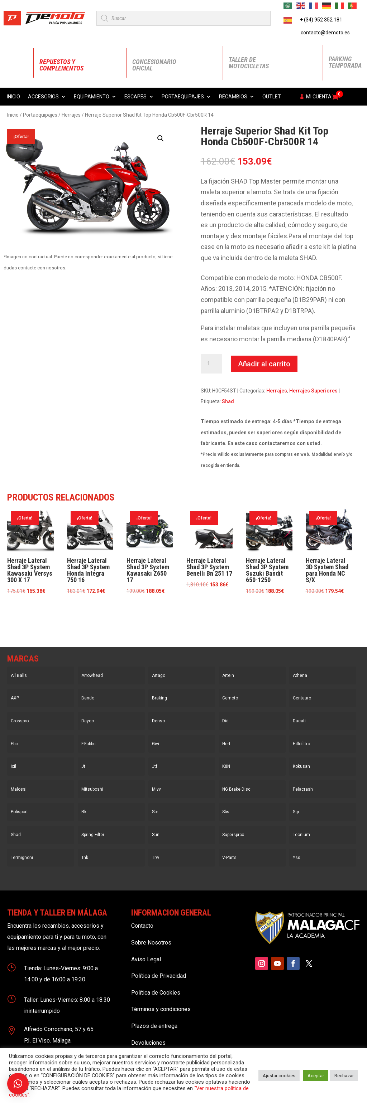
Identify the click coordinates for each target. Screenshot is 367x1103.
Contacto (142, 925)
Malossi (19, 789)
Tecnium (301, 834)
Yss (296, 857)
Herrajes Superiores (313, 391)
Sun (155, 834)
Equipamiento (91, 96)
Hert (226, 743)
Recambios (233, 96)
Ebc (14, 743)
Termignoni (22, 857)
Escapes (135, 96)
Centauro (302, 698)
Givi (155, 743)
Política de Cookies (155, 992)
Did (225, 720)
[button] (160, 138)
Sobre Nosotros (151, 942)
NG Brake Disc (236, 789)
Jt (83, 766)
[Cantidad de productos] (211, 364)
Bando (87, 698)
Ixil (13, 766)
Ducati (299, 720)
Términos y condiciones (161, 1009)
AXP (15, 698)
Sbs (225, 811)
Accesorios (43, 96)
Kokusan (301, 766)
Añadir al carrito (264, 364)
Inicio (13, 96)
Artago (158, 675)
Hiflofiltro (301, 743)
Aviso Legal (146, 959)
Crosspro (20, 720)
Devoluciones (148, 1042)
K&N (226, 766)
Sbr (155, 811)
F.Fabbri (88, 743)
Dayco (87, 720)
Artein (228, 675)
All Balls (19, 675)
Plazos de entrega (154, 1026)
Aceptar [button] (316, 1075)
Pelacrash (303, 789)
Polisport (19, 811)
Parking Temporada (345, 62)
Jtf (154, 766)
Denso (158, 720)
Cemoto (230, 698)
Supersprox (233, 834)
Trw (155, 857)
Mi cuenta (319, 96)
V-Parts (229, 857)
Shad (228, 401)
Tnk (84, 857)
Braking (159, 698)
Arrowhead (92, 675)
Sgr (296, 811)
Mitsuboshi (92, 789)
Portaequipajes (183, 96)
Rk (83, 811)
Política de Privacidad (158, 975)
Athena (300, 675)
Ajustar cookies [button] (279, 1075)
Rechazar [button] (344, 1075)
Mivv (156, 789)
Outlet (271, 96)
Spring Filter (92, 834)
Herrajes (71, 115)
